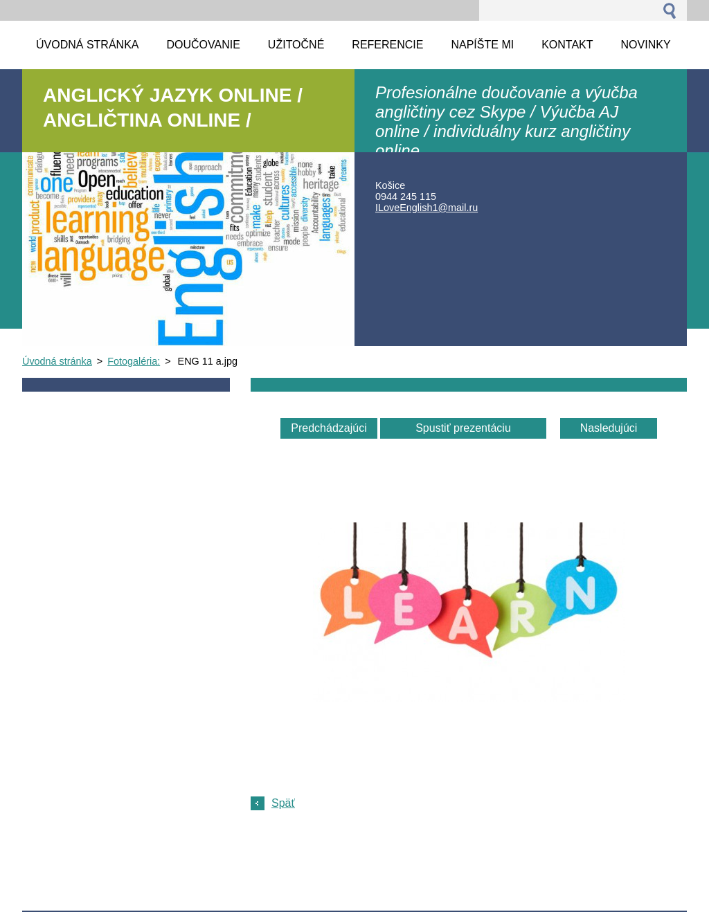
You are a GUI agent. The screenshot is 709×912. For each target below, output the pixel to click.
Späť (283, 803)
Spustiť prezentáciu (463, 428)
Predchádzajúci (328, 428)
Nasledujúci (609, 428)
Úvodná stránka (57, 361)
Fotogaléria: (133, 361)
